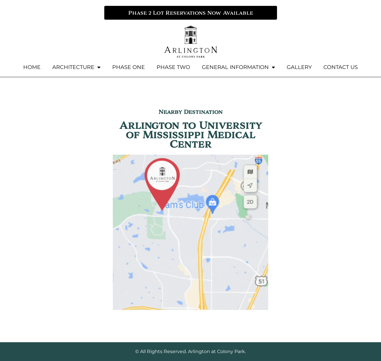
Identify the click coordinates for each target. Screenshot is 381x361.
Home (32, 67)
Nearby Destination (190, 112)
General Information (238, 67)
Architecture (76, 67)
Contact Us (340, 67)
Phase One (128, 67)
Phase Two (173, 67)
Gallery (299, 67)
